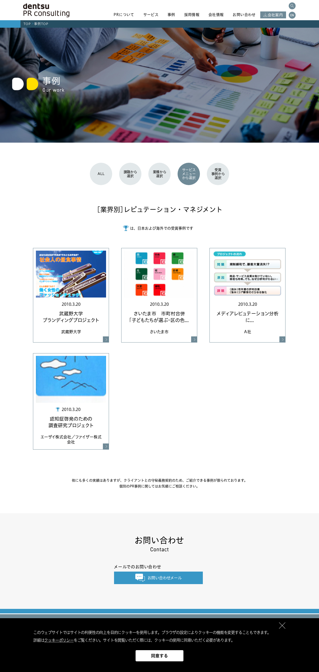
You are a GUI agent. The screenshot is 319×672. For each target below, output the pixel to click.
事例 (171, 14)
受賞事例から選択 (218, 174)
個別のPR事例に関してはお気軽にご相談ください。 (159, 486)
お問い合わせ (244, 14)
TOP (27, 24)
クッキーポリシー (58, 640)
